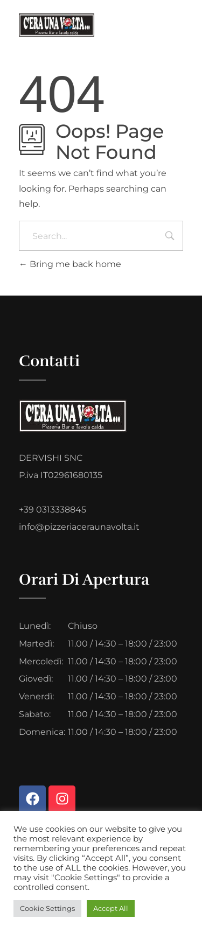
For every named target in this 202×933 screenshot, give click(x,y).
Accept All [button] (110, 908)
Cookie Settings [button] (47, 908)
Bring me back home (70, 264)
